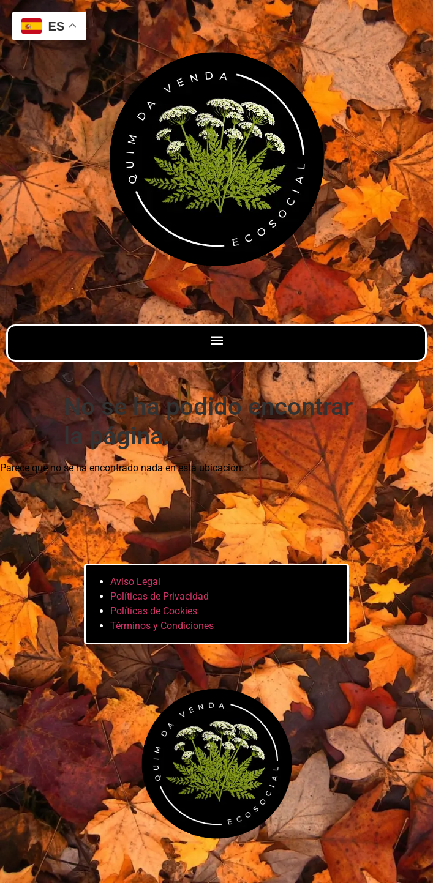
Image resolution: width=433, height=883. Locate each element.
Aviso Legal (135, 581)
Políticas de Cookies (153, 611)
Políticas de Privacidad (159, 596)
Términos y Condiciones (162, 626)
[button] (216, 340)
